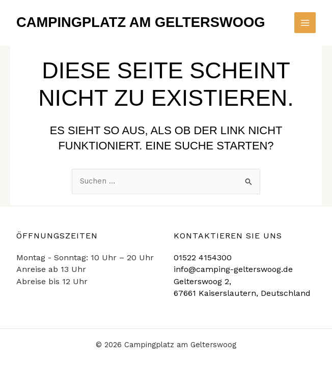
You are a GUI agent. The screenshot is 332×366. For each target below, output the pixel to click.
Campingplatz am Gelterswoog (140, 22)
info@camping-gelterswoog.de (233, 269)
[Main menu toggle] (305, 23)
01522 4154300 (203, 257)
